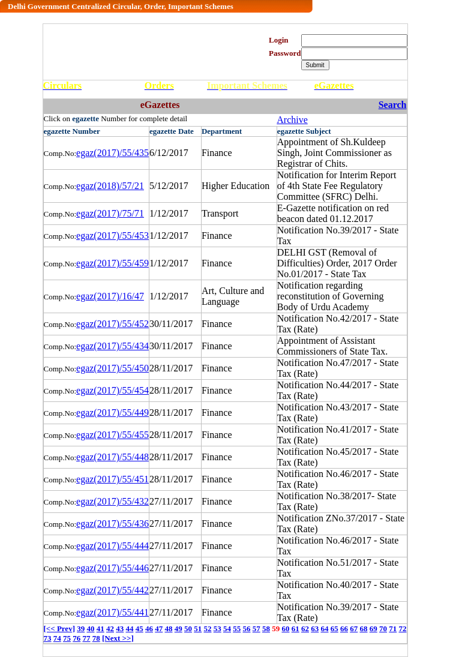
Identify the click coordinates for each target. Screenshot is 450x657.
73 (48, 638)
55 (237, 628)
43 (120, 628)
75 (67, 638)
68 (363, 628)
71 (393, 628)
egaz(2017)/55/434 (112, 346)
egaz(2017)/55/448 (112, 457)
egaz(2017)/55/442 (112, 590)
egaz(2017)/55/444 (112, 546)
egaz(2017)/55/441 (112, 612)
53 (217, 628)
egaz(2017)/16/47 (110, 296)
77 (87, 638)
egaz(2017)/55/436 (112, 523)
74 (57, 638)
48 (168, 628)
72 (402, 628)
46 (149, 628)
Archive (292, 120)
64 (324, 628)
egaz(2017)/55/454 (112, 390)
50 (188, 628)
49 (178, 628)
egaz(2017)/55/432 (112, 501)
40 (90, 628)
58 (266, 628)
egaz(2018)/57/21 (110, 186)
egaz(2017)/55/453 (112, 235)
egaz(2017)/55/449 (112, 412)
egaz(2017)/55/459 (112, 263)
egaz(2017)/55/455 (112, 435)
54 (227, 628)
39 (81, 628)
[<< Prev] (59, 628)
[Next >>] (118, 638)
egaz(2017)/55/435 (112, 153)
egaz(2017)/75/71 (110, 213)
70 (383, 628)
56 (246, 628)
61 (295, 628)
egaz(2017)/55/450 (112, 368)
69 (373, 628)
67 (354, 628)
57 (256, 628)
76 (76, 638)
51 (198, 628)
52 (207, 628)
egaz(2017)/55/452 (112, 324)
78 (96, 638)
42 (110, 628)
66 (344, 628)
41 (100, 628)
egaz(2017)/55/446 (112, 568)
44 (129, 628)
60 (285, 628)
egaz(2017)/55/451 (112, 479)
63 (315, 628)
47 (159, 628)
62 (305, 628)
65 (334, 628)
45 (139, 628)
